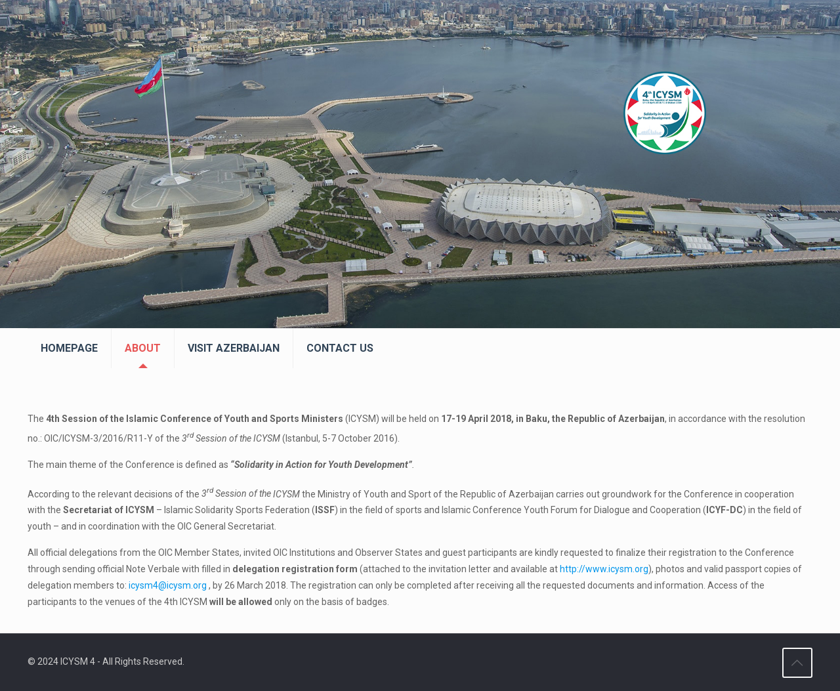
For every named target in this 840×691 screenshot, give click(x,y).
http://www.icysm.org (604, 569)
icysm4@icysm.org (168, 585)
